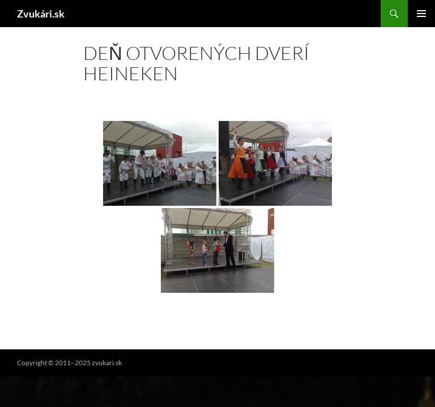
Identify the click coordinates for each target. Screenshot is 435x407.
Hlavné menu (421, 13)
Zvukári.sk (41, 13)
